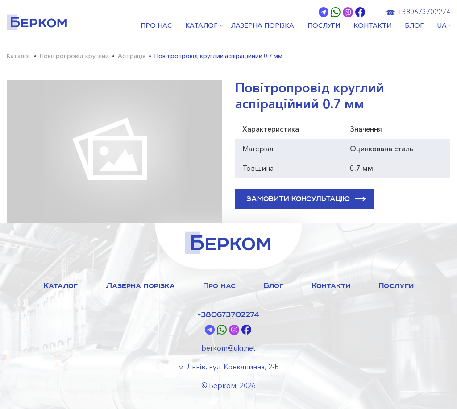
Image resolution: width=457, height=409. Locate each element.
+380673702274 (424, 11)
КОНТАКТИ (372, 25)
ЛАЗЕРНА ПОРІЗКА (262, 25)
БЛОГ (414, 25)
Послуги (396, 285)
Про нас (219, 285)
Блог (273, 285)
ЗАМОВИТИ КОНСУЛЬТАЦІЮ (305, 199)
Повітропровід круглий (74, 56)
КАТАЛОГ (201, 26)
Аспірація (131, 56)
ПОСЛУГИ (323, 25)
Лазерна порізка (140, 285)
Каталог (19, 56)
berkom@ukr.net (228, 347)
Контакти (331, 285)
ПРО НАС (156, 25)
